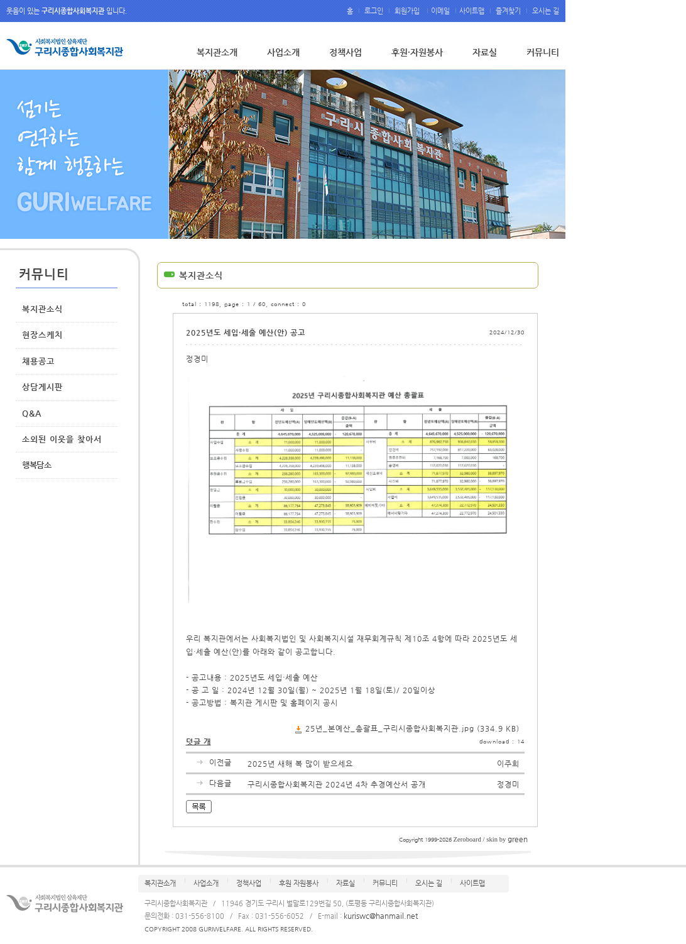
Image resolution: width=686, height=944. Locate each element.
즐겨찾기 (508, 11)
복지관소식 (42, 309)
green (518, 839)
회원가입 (408, 11)
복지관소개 (217, 52)
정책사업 (345, 52)
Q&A (31, 413)
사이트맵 (472, 11)
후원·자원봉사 (417, 52)
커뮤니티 (542, 52)
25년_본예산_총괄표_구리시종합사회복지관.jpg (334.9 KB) (412, 728)
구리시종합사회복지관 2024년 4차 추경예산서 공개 (337, 784)
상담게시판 (42, 387)
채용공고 (38, 361)
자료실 (484, 52)
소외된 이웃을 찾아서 (62, 439)
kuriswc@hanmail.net (381, 915)
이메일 (441, 11)
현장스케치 (42, 334)
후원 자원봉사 (298, 883)
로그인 (373, 11)
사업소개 (283, 52)
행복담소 (37, 464)
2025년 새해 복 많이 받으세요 (300, 763)
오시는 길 (544, 11)
